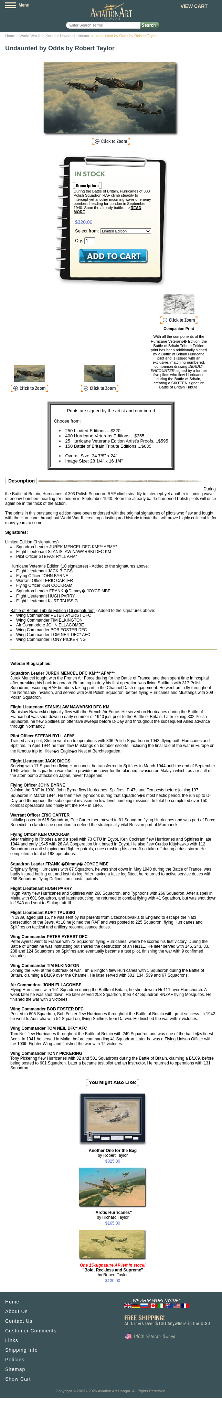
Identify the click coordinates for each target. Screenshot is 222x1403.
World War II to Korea (38, 36)
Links (11, 1340)
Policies (14, 1359)
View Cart (194, 6)
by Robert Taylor (113, 1153)
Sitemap (15, 1369)
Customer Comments (30, 1330)
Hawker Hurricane (75, 36)
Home (10, 36)
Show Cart (18, 1379)
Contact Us (18, 1321)
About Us (16, 1311)
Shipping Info (21, 1350)
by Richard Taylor (113, 1215)
